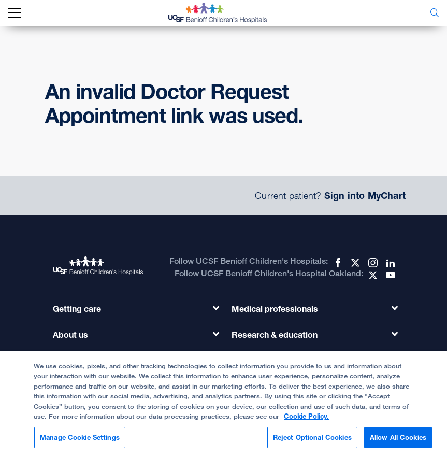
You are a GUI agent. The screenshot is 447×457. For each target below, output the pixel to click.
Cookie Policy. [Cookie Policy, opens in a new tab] (306, 422)
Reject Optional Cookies (312, 443)
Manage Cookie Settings (80, 443)
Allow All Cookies (398, 443)
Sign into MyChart (365, 195)
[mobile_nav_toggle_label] (14, 13)
